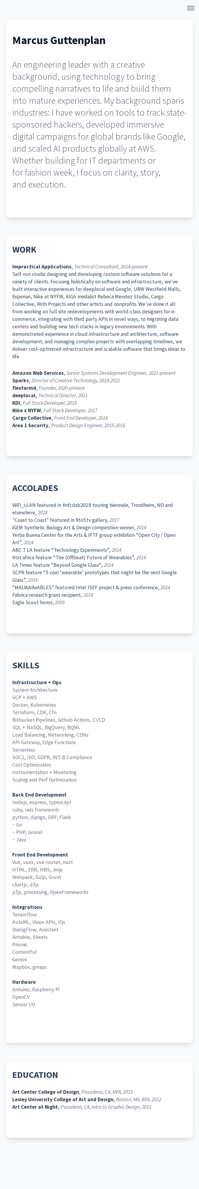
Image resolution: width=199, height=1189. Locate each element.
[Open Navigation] (192, 9)
